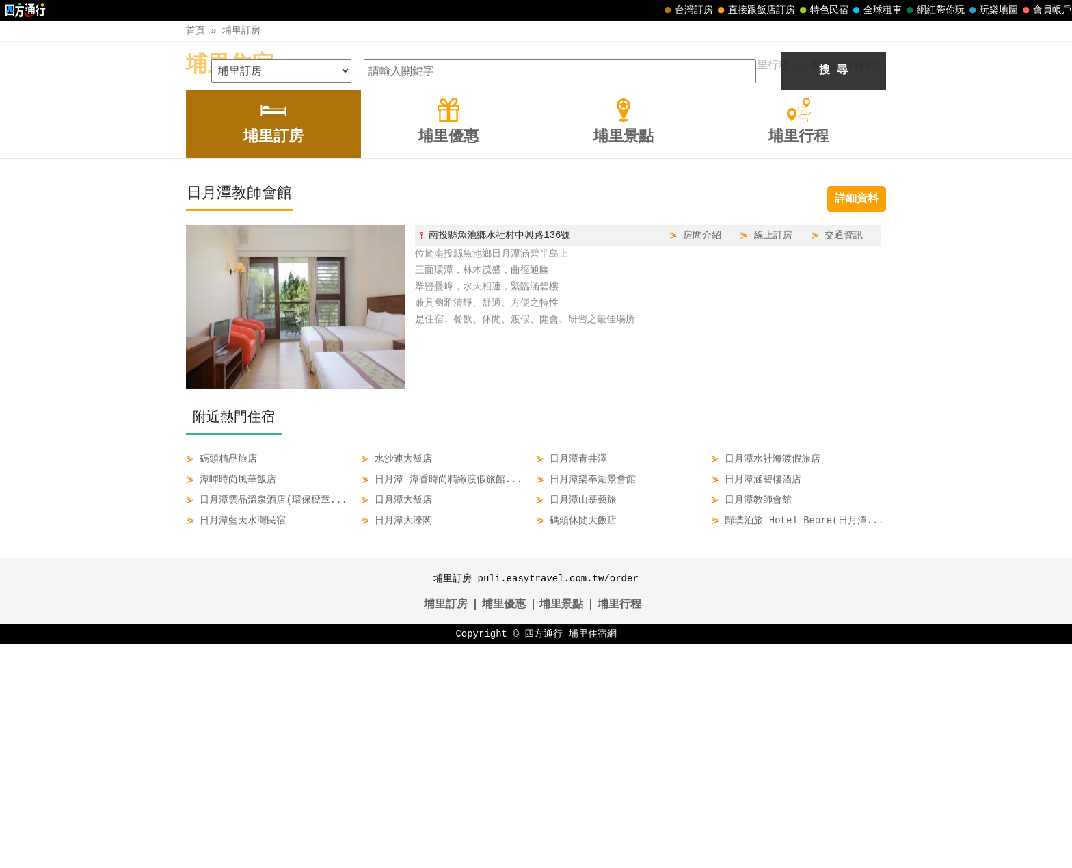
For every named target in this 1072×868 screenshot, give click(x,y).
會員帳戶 (1045, 10)
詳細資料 (857, 422)
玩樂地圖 (992, 10)
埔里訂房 (241, 30)
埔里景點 (561, 828)
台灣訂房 (687, 10)
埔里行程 (619, 828)
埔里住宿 (229, 65)
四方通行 (543, 857)
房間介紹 (702, 458)
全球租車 (876, 10)
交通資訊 (844, 458)
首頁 (195, 30)
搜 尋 (833, 294)
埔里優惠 (504, 828)
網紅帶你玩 (934, 10)
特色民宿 (822, 10)
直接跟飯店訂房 (754, 10)
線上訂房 (773, 458)
